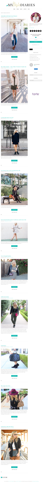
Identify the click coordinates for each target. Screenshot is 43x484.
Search (31, 49)
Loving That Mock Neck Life (7, 117)
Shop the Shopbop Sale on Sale (34, 60)
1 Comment (11, 346)
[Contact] (40, 31)
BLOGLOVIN (38, 44)
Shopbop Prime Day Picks (33, 56)
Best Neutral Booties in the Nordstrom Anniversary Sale (13, 219)
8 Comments (12, 427)
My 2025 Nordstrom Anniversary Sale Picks (35, 54)
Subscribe (35, 41)
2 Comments (11, 257)
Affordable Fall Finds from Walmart (9, 16)
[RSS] (38, 31)
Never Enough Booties (6, 256)
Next (6, 477)
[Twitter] (32, 31)
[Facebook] (30, 31)
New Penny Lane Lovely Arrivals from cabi (10, 170)
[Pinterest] (36, 31)
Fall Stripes (3, 345)
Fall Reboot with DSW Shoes (7, 426)
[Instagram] (34, 31)
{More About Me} (31, 27)
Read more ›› (14, 56)
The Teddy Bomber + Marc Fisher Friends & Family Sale (13, 66)
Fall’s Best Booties (5, 296)
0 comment (12, 17)
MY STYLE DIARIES (11, 481)
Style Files (8, 17)
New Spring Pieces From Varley (34, 57)
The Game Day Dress (5, 385)
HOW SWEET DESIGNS (35, 481)
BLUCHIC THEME (18, 481)
